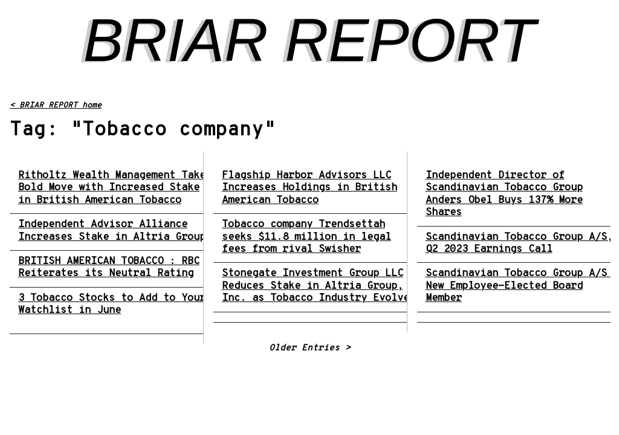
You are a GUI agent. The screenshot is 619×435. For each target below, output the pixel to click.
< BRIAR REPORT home (56, 106)
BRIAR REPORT (309, 40)
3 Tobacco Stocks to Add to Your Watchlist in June (112, 304)
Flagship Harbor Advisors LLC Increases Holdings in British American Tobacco (309, 188)
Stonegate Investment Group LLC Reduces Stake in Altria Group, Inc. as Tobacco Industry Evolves (318, 286)
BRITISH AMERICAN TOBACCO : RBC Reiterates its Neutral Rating (108, 268)
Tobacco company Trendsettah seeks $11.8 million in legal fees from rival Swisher (306, 237)
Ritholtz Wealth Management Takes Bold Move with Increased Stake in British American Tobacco (115, 188)
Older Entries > (310, 348)
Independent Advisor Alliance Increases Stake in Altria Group (112, 231)
